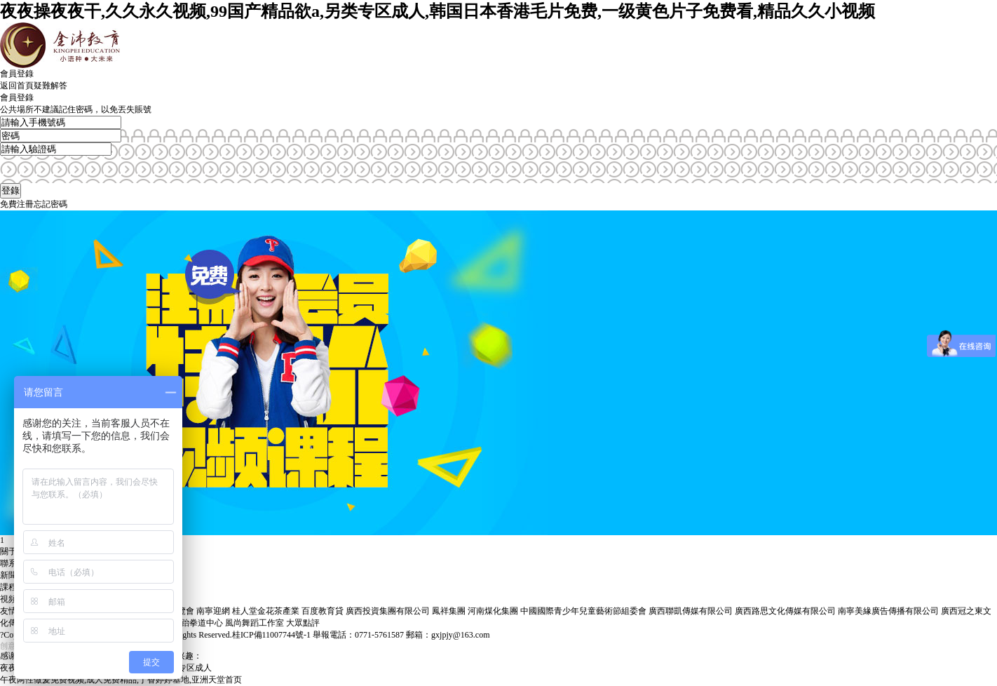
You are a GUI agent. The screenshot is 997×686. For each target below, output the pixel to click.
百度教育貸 (322, 611)
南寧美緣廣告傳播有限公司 (888, 611)
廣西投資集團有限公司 (388, 611)
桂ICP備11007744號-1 (271, 635)
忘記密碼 (50, 204)
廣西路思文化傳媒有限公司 (785, 611)
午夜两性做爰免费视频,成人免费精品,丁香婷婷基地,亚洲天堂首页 (121, 680)
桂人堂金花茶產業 (265, 611)
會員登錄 (17, 74)
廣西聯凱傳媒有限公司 (691, 611)
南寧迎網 (213, 611)
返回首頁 (17, 85)
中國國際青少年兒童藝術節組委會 (583, 611)
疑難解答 (50, 85)
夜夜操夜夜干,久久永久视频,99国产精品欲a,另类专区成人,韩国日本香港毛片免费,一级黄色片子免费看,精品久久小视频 (437, 11)
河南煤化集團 (493, 611)
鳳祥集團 (449, 611)
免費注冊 (17, 204)
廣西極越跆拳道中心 (185, 623)
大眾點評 (303, 623)
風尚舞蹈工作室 (254, 623)
